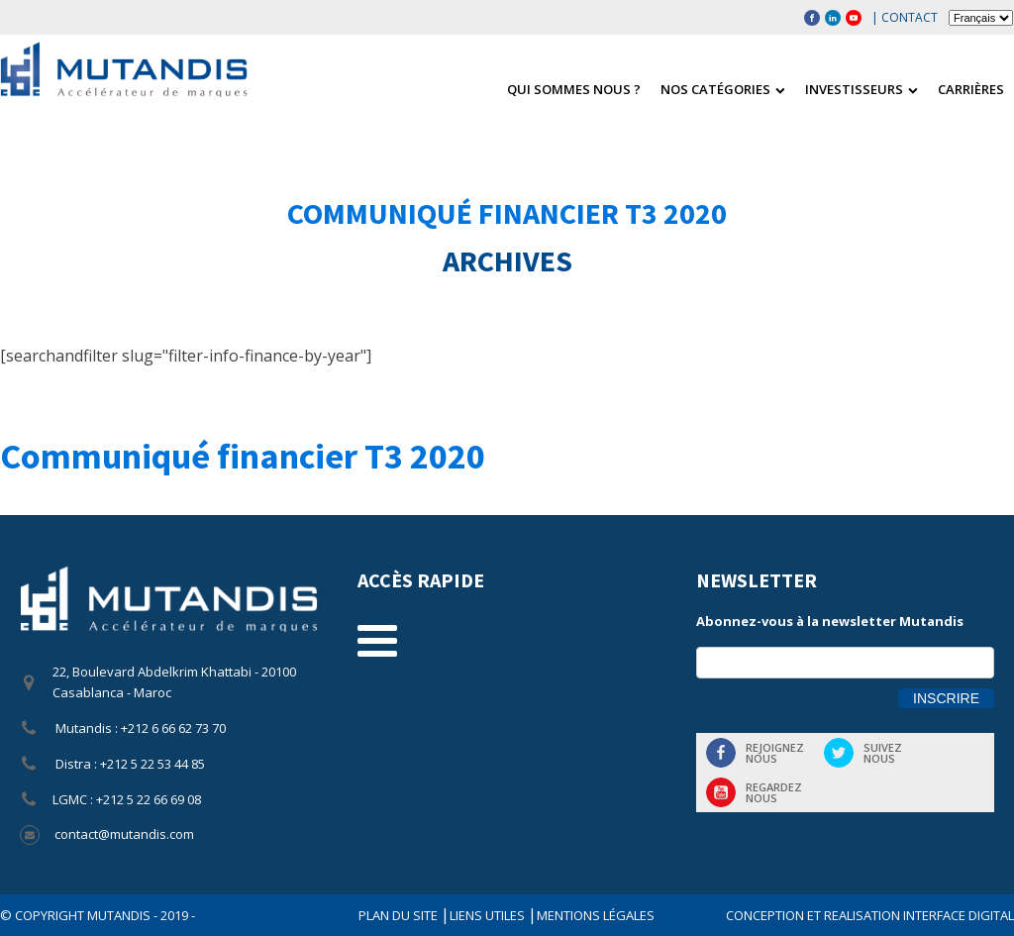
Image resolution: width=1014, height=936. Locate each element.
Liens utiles (489, 915)
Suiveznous (882, 753)
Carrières (971, 89)
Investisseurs (861, 89)
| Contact (904, 17)
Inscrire (946, 698)
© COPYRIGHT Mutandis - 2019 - (97, 915)
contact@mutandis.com (124, 834)
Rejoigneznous (775, 753)
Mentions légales (596, 915)
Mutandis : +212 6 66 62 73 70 (139, 728)
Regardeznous (774, 792)
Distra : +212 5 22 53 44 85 (128, 764)
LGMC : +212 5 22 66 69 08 (126, 799)
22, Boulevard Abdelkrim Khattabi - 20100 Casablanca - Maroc (174, 682)
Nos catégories (722, 89)
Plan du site (399, 915)
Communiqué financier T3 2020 (507, 213)
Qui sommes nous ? (574, 89)
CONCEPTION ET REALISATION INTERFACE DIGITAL (870, 915)
